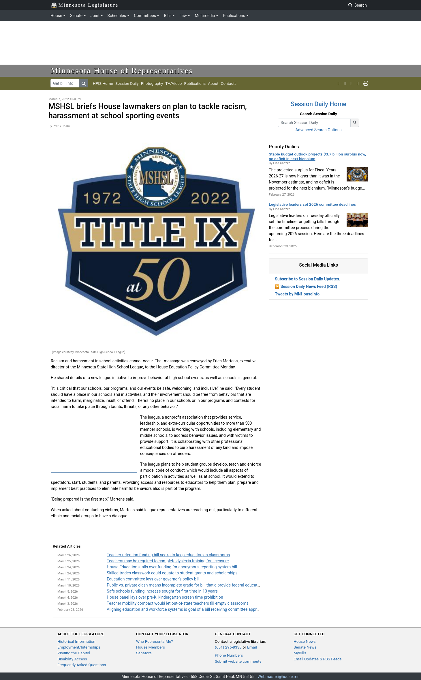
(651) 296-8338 (228, 647)
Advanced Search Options (319, 130)
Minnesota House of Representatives (122, 70)
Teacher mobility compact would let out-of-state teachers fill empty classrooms (177, 603)
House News (305, 641)
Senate (76, 15)
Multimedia (205, 15)
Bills (167, 15)
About (213, 83)
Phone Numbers (229, 655)
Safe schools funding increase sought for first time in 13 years (162, 591)
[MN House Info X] (338, 83)
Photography (152, 83)
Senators (144, 653)
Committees (145, 15)
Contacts (229, 83)
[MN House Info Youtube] (345, 83)
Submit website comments (238, 661)
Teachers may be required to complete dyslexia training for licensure (168, 561)
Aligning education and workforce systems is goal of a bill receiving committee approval (185, 609)
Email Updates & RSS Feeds (318, 659)
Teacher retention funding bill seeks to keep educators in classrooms (168, 554)
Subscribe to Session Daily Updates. (307, 279)
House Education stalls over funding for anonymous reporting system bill (172, 567)
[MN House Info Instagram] (351, 83)
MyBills (300, 653)
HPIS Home (103, 83)
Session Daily (127, 83)
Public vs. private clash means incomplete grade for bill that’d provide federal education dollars (191, 585)
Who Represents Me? (154, 641)
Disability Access (72, 659)
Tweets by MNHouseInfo (297, 294)
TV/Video (173, 83)
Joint (95, 15)
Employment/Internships (78, 647)
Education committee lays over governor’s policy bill (153, 579)
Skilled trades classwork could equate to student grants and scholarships (172, 573)
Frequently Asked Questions (81, 664)
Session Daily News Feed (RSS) (309, 286)
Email (252, 647)
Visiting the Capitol (73, 653)
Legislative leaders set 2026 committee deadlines (312, 204)
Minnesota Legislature (85, 4)
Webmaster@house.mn (279, 676)
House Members (150, 647)
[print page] (366, 83)
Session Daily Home (318, 104)
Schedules (117, 15)
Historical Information (76, 641)
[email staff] (358, 83)
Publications (234, 15)
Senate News (305, 647)
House (56, 15)
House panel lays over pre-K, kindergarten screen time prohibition (165, 597)
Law (183, 15)
